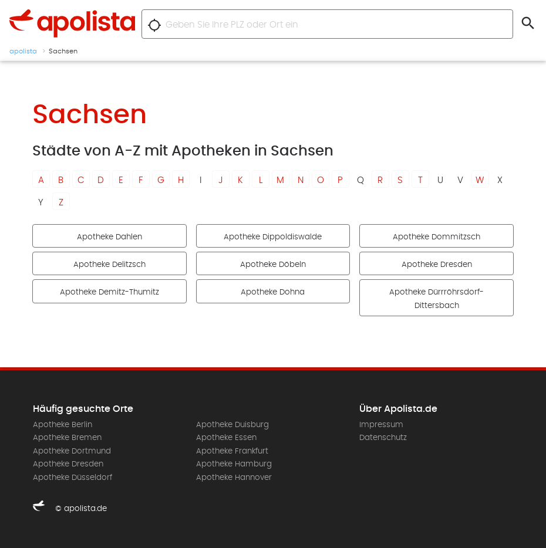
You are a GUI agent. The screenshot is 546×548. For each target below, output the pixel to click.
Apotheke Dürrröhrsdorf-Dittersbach (436, 298)
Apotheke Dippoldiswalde (273, 237)
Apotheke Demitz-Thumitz (109, 292)
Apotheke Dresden (437, 265)
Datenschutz (383, 438)
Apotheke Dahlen (109, 237)
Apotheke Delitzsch (109, 265)
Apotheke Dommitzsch (436, 237)
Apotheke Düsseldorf (72, 477)
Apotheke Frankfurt (232, 451)
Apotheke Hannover (234, 477)
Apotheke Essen (226, 438)
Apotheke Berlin (62, 425)
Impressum (381, 425)
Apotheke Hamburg (234, 464)
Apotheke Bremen (67, 438)
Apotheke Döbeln (273, 265)
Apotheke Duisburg (232, 425)
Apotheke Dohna (273, 292)
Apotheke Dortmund (72, 451)
